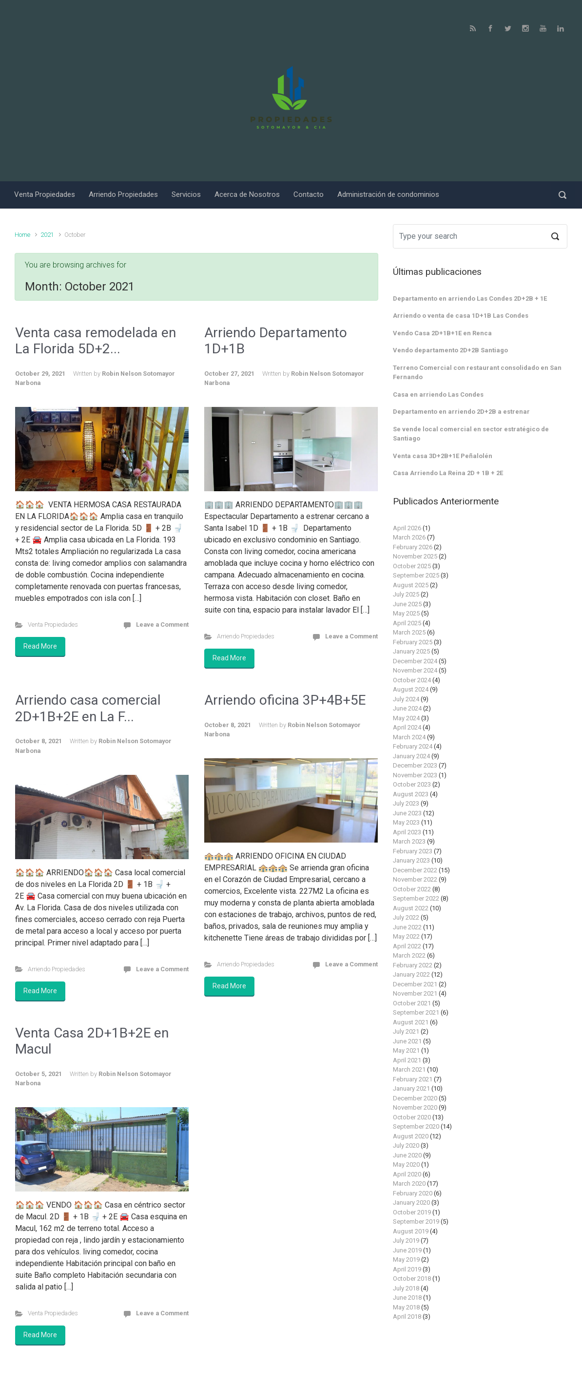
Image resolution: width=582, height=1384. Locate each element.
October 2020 (412, 1117)
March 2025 (409, 632)
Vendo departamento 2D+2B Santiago (450, 350)
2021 (47, 234)
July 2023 (406, 803)
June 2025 (407, 604)
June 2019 (407, 1250)
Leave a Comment (162, 624)
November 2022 (415, 879)
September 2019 (416, 1221)
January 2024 (411, 756)
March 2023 (409, 841)
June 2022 (407, 927)
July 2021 (406, 1031)
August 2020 (410, 1136)
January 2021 (411, 1088)
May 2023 (406, 822)
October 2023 (412, 784)
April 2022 (407, 946)
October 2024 (412, 680)
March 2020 (409, 1183)
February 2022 (412, 965)
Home (22, 234)
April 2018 (407, 1316)
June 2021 (407, 1041)
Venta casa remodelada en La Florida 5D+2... (95, 341)
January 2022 (411, 974)
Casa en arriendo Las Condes (438, 394)
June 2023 (407, 813)
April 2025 (407, 623)
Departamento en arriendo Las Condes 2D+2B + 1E (470, 298)
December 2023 (415, 765)
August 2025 (410, 585)
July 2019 (406, 1240)
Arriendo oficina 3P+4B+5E (285, 700)
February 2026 (412, 547)
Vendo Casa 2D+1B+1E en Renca (442, 333)
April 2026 (407, 528)
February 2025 (412, 642)
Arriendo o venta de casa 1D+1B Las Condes (460, 315)
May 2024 (406, 718)
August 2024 (410, 689)
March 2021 (409, 1069)
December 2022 (415, 870)
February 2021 (412, 1079)
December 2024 (415, 661)
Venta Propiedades (53, 624)
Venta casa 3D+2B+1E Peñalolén (442, 456)
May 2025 (406, 613)
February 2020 (412, 1193)
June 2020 (407, 1155)
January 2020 (411, 1202)
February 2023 (412, 851)
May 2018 (406, 1307)
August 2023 (410, 794)
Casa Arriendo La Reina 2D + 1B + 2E (448, 473)
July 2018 (406, 1288)
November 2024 (415, 670)
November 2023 (415, 775)
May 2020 (406, 1164)
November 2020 (415, 1107)
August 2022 (410, 908)
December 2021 (415, 984)
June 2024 (407, 708)
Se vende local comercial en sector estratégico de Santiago (471, 433)
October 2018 (412, 1278)
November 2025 (415, 556)
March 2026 (409, 537)
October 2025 (412, 566)
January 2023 (411, 860)
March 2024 (409, 737)
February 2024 (412, 746)
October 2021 (412, 1003)
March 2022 (409, 955)
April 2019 (407, 1269)
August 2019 (410, 1231)
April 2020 (407, 1174)
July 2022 (406, 917)
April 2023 (407, 832)
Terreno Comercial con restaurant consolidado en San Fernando (477, 372)
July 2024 (406, 699)
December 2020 (415, 1098)
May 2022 (406, 936)
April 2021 (407, 1060)
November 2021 (415, 993)
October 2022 (412, 889)
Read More (40, 646)
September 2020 (416, 1126)
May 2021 (406, 1050)
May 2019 (406, 1259)
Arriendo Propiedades (245, 636)
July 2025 (406, 594)
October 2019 (412, 1212)
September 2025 (416, 575)
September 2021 (416, 1012)
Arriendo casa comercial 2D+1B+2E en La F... (88, 708)
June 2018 (407, 1297)
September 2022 (416, 898)
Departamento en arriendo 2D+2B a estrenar (461, 411)
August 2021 (410, 1022)
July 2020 (406, 1145)
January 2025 (411, 651)
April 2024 (407, 727)
